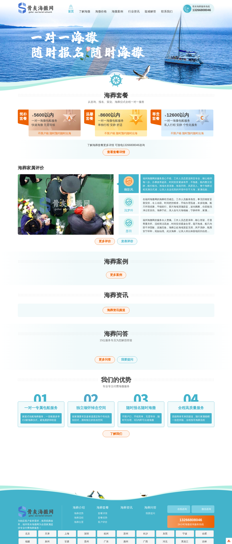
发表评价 (127, 241)
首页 (71, 11)
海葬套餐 (103, 507)
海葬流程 (78, 517)
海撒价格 (101, 11)
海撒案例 (117, 11)
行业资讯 (134, 11)
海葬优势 (78, 513)
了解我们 (116, 433)
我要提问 (127, 359)
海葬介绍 (79, 507)
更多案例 (116, 275)
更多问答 (105, 359)
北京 (27, 533)
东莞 (165, 533)
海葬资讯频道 (116, 310)
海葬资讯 (126, 507)
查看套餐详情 (116, 152)
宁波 (184, 533)
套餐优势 (102, 517)
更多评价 (105, 241)
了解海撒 (84, 11)
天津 (47, 533)
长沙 (145, 533)
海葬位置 (78, 522)
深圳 (86, 533)
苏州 (125, 533)
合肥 (204, 533)
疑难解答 (150, 11)
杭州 (106, 533)
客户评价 (102, 522)
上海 (67, 533)
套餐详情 (102, 513)
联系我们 (167, 11)
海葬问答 (150, 507)
